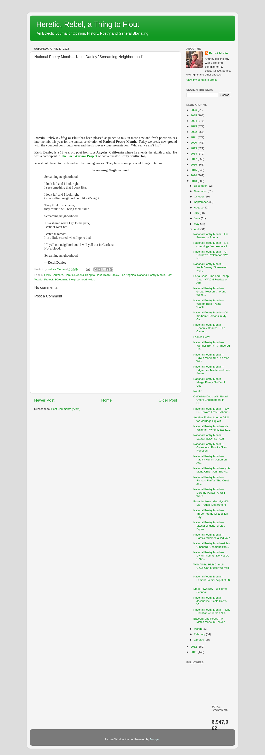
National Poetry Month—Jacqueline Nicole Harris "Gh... (210, 601)
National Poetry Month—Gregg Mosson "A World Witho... (209, 291)
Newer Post (44, 400)
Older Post (168, 400)
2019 (194, 148)
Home (106, 400)
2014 (194, 175)
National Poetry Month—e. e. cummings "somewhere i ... (211, 244)
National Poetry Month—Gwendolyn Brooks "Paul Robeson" (210, 447)
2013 (194, 181)
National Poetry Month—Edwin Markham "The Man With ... (211, 358)
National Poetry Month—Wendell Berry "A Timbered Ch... (211, 346)
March (198, 628)
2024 (194, 120)
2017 (194, 159)
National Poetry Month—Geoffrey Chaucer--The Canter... (209, 328)
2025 (194, 115)
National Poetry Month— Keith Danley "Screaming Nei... (210, 267)
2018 (194, 153)
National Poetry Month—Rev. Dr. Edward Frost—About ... (212, 410)
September (201, 201)
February (200, 634)
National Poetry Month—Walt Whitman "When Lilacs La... (212, 428)
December (201, 185)
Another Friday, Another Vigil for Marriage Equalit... (211, 419)
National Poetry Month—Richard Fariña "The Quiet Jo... (211, 480)
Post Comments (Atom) (65, 408)
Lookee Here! (201, 337)
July (197, 212)
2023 (194, 126)
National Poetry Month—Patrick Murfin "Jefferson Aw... (210, 459)
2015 (194, 170)
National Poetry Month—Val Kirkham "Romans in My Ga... (210, 316)
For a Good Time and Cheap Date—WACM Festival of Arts (211, 279)
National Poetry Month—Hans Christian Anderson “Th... (211, 611)
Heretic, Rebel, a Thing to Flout (87, 24)
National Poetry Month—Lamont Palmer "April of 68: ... (212, 580)
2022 (194, 131)
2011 (194, 652)
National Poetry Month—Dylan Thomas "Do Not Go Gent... (211, 555)
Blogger (154, 739)
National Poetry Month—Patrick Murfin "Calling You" (211, 536)
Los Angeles (128, 274)
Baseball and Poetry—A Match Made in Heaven (209, 620)
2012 (194, 646)
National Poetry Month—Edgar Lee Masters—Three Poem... (211, 370)
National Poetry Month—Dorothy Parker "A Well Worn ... (209, 492)
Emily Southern (53, 274)
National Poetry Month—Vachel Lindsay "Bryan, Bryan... (209, 526)
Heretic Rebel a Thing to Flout (83, 274)
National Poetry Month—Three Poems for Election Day (210, 514)
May (197, 223)
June (197, 218)
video (91, 279)
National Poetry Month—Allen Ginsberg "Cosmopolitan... (211, 545)
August (199, 207)
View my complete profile (201, 79)
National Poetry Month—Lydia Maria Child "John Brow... (211, 470)
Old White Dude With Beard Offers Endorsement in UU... (210, 400)
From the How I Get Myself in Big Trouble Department (211, 503)
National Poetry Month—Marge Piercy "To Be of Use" (209, 382)
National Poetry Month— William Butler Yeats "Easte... (208, 304)
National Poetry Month (151, 274)
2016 (194, 164)
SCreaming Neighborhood (70, 279)
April (197, 229)
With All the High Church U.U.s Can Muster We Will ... (211, 568)
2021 (194, 137)
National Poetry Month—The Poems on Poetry (211, 236)
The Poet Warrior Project (79, 156)
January (199, 639)
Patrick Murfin (218, 53)
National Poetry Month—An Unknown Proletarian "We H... (210, 255)
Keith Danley (111, 274)
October (199, 196)
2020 (194, 142)
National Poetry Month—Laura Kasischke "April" (209, 437)
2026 (194, 110)
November (201, 191)
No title (197, 391)
